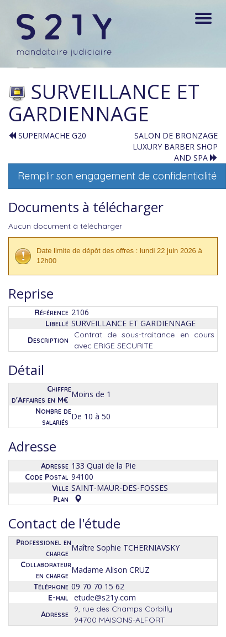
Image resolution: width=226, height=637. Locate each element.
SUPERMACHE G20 (47, 135)
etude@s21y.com (105, 597)
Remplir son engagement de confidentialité (117, 175)
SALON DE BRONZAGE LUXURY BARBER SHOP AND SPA (175, 146)
